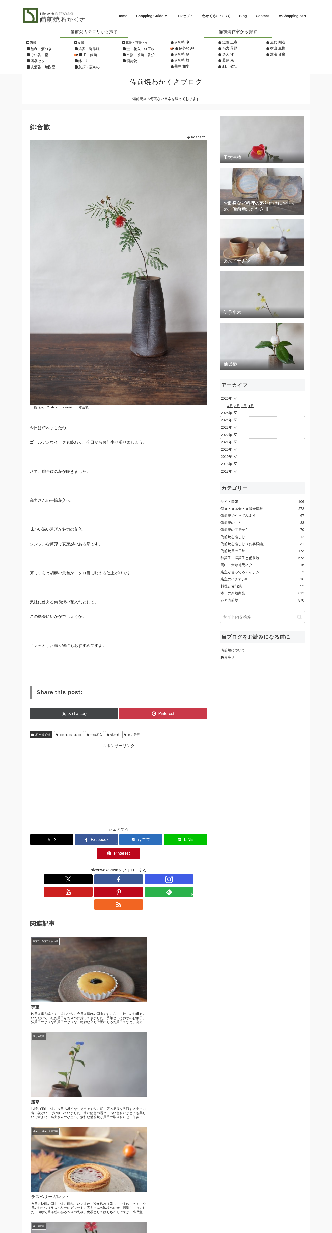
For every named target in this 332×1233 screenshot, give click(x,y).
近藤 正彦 (229, 42)
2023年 (226, 427)
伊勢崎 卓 (181, 42)
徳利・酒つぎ (41, 49)
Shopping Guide (149, 16)
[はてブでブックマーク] (118, 839)
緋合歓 (113, 735)
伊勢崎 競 (181, 60)
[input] (262, 617)
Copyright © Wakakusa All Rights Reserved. (166, 1222)
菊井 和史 (181, 66)
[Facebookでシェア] (88, 839)
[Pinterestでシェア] (178, 839)
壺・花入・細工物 (140, 49)
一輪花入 (94, 735)
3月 (237, 406)
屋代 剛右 (277, 42)
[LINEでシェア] (148, 839)
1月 (251, 406)
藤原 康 (228, 60)
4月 (230, 406)
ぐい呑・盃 (39, 55)
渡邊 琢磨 (277, 54)
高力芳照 (132, 735)
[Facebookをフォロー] (95, 865)
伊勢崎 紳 (186, 48)
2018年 (226, 464)
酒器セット (39, 61)
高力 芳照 (229, 48)
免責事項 (227, 657)
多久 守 (228, 54)
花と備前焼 (40, 735)
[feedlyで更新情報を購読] (142, 865)
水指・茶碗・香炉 (140, 55)
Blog (243, 16)
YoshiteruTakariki (69, 735)
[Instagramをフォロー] (107, 865)
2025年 (226, 413)
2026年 (226, 398)
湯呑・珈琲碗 (89, 49)
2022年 (226, 435)
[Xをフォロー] (84, 865)
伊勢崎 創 (181, 54)
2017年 (226, 471)
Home (122, 16)
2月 (244, 406)
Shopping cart (292, 16)
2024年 (226, 420)
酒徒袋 (131, 61)
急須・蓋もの (89, 67)
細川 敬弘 (229, 66)
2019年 (226, 457)
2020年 (226, 449)
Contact (262, 16)
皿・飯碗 (90, 55)
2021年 (226, 442)
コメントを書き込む (118, 1098)
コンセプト (184, 16)
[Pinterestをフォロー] (130, 865)
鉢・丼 (83, 61)
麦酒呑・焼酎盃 (43, 67)
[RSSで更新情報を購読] (153, 865)
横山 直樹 (277, 48)
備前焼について (232, 650)
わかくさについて (216, 16)
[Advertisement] (118, 784)
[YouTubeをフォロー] (119, 865)
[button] (299, 617)
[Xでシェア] (59, 839)
